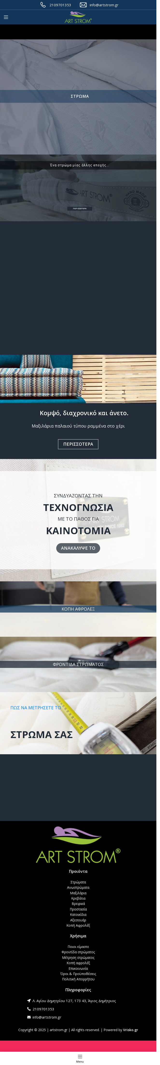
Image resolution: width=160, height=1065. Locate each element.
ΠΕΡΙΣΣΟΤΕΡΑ (79, 208)
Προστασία (78, 909)
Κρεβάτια (78, 898)
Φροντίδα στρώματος (78, 952)
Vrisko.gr (130, 1030)
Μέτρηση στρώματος (78, 957)
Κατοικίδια (78, 914)
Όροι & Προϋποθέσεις (78, 973)
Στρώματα (78, 882)
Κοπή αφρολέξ (78, 963)
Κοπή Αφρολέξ (78, 925)
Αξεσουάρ (78, 920)
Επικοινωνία (78, 968)
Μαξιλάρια (78, 893)
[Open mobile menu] (6, 17)
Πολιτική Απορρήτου (78, 979)
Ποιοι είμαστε (78, 946)
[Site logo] (78, 17)
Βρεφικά (78, 903)
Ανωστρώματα (78, 887)
